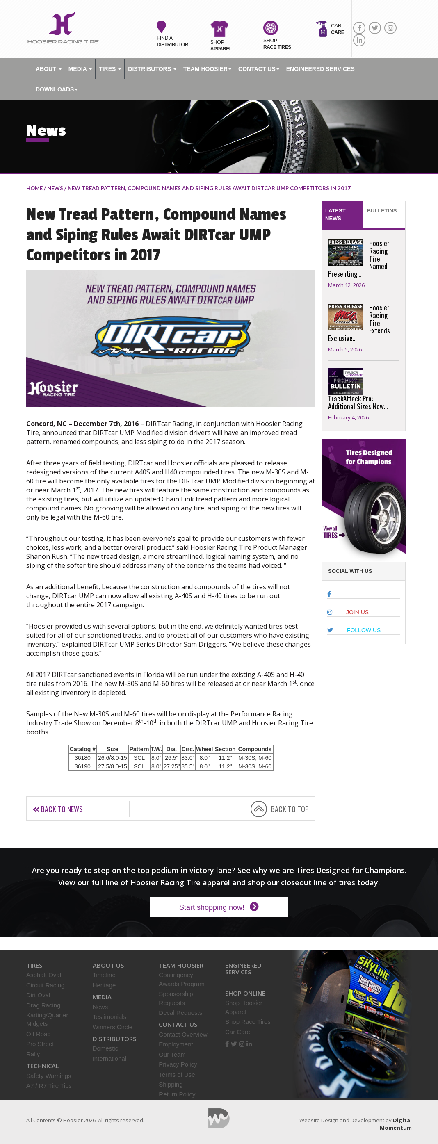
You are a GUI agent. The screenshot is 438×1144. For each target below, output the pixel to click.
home (34, 188)
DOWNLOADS (57, 89)
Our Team (172, 1054)
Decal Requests (180, 1012)
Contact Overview (183, 1034)
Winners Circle (113, 1026)
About (49, 69)
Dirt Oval (38, 994)
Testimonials (110, 1016)
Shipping (170, 1084)
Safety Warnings (48, 1075)
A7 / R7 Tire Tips (49, 1085)
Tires (110, 69)
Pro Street (40, 1043)
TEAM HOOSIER (207, 69)
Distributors (152, 69)
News (100, 1006)
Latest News (335, 214)
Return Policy (177, 1094)
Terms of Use (177, 1074)
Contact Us (258, 69)
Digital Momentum (219, 1118)
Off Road (38, 1033)
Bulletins (382, 210)
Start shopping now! (219, 907)
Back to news (58, 809)
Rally (33, 1054)
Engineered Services (243, 968)
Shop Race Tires (248, 1021)
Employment (176, 1044)
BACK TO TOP (290, 809)
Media (80, 69)
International (110, 1058)
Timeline (104, 974)
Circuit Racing (45, 985)
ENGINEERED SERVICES (320, 69)
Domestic (106, 1048)
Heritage (104, 985)
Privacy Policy (178, 1064)
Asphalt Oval (43, 974)
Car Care (237, 1031)
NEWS (55, 188)
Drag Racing (43, 1005)
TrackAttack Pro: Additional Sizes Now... (358, 402)
